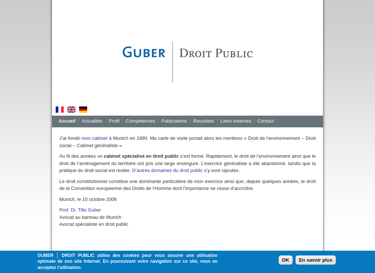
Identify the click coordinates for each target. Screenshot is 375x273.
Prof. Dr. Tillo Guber (80, 210)
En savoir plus (315, 261)
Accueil (67, 121)
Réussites (203, 121)
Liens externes (236, 121)
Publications (174, 121)
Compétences (140, 121)
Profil (114, 121)
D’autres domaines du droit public (167, 170)
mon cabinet (94, 138)
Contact (265, 121)
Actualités (92, 121)
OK (285, 261)
